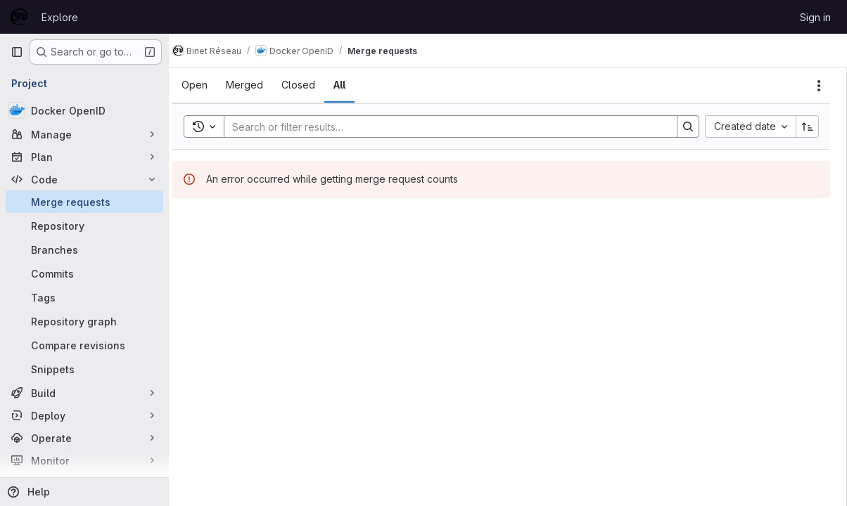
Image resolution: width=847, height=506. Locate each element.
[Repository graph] (84, 321)
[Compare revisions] (84, 345)
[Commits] (84, 273)
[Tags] (84, 297)
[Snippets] (84, 369)
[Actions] (819, 85)
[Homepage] (19, 17)
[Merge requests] (84, 201)
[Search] (450, 126)
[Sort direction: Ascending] (807, 126)
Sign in (815, 17)
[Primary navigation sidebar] (17, 52)
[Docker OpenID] (84, 110)
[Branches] (84, 249)
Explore (60, 17)
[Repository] (84, 225)
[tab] (208, 85)
